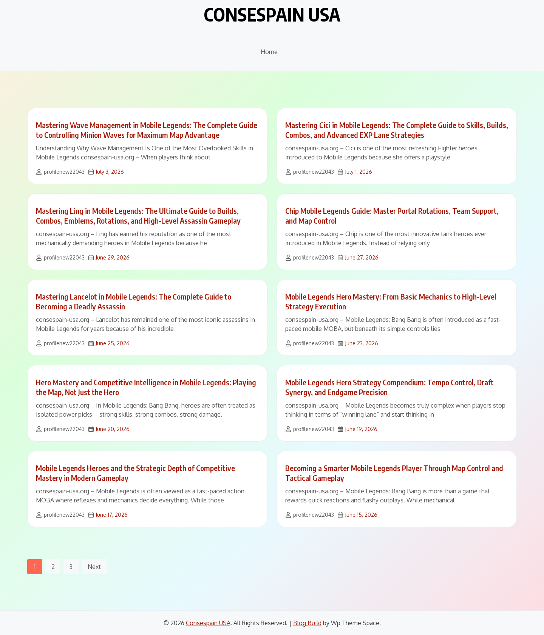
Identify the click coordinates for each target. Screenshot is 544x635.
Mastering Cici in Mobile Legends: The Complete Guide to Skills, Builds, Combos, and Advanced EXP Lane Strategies (396, 129)
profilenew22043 (64, 171)
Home (269, 52)
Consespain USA (272, 14)
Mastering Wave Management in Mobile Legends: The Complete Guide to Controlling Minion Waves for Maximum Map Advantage (146, 129)
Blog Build (307, 623)
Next (94, 566)
